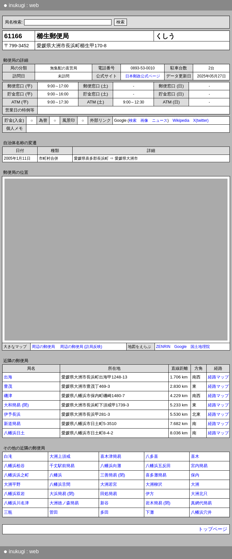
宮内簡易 (199, 465)
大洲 (195, 484)
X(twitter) (201, 120)
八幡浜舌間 (59, 484)
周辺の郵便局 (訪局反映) (81, 346)
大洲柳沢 (154, 484)
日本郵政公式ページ (142, 76)
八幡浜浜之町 (16, 475)
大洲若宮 (108, 484)
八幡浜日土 (14, 432)
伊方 (150, 493)
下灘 (150, 512)
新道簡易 (12, 423)
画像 (144, 120)
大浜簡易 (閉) (62, 493)
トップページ (212, 529)
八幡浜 (55, 475)
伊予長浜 (12, 414)
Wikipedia (181, 120)
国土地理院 (200, 346)
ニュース (159, 120)
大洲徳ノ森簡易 (64, 503)
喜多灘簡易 (156, 475)
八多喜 (152, 456)
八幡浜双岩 (14, 493)
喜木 (195, 456)
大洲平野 (12, 484)
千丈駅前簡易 (62, 465)
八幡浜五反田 (158, 465)
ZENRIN (163, 346)
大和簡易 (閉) (16, 405)
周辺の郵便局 (43, 346)
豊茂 (8, 386)
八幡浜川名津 (16, 503)
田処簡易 (108, 493)
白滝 (8, 456)
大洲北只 (199, 493)
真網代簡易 (201, 503)
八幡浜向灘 (110, 465)
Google (180, 346)
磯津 (8, 395)
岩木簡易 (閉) (158, 503)
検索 (133, 120)
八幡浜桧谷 (14, 465)
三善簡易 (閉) (112, 475)
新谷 (104, 503)
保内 (195, 475)
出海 (8, 377)
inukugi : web (21, 5)
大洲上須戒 (59, 456)
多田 (104, 512)
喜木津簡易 (110, 456)
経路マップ (218, 377)
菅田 (53, 512)
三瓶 (8, 512)
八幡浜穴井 (201, 512)
